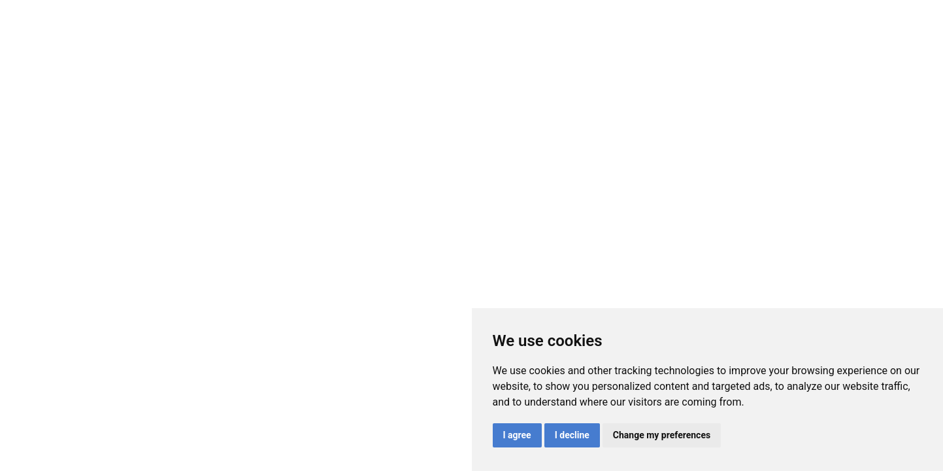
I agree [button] (517, 435)
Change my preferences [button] (661, 435)
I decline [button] (572, 435)
